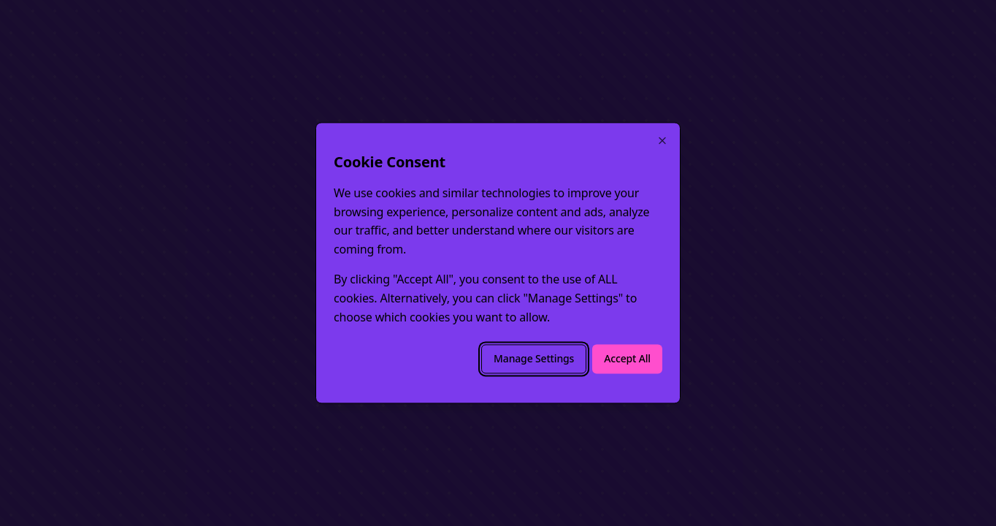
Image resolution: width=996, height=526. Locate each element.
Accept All (627, 359)
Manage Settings (534, 359)
